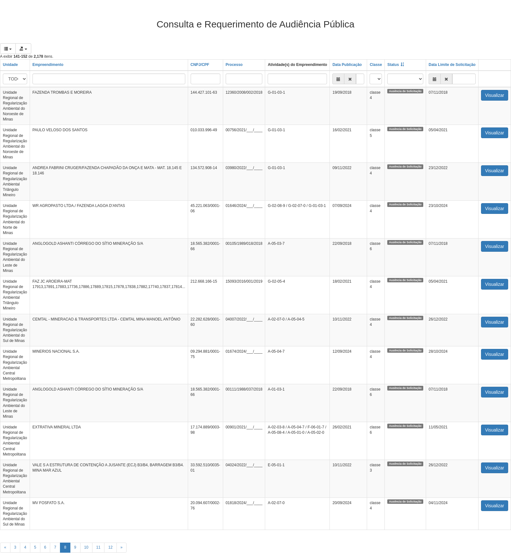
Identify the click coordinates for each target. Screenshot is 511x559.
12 (110, 547)
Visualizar (494, 95)
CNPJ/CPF (200, 64)
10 (86, 547)
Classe (376, 64)
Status (393, 64)
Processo (234, 64)
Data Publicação (347, 64)
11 (98, 547)
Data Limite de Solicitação (452, 64)
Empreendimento (48, 64)
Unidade (10, 64)
